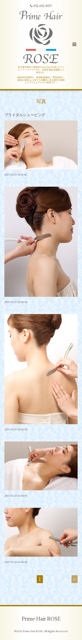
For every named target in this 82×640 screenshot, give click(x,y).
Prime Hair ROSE (41, 619)
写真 (41, 101)
